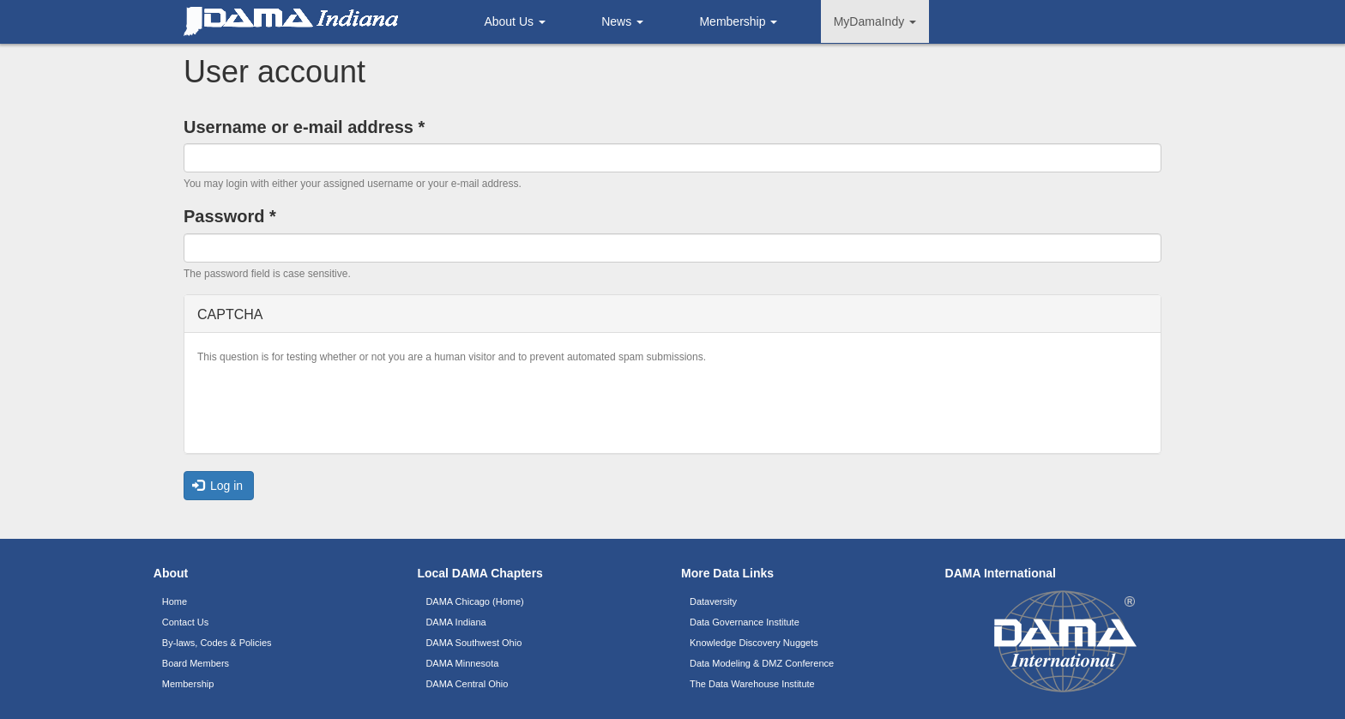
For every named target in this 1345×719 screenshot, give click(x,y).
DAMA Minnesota (461, 663)
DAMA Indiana (455, 622)
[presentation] (327, 406)
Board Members (195, 663)
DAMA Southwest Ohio (473, 642)
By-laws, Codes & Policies (217, 642)
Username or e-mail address (304, 127)
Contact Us (185, 622)
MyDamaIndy (875, 21)
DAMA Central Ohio (466, 684)
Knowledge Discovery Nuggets (754, 642)
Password (230, 216)
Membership (738, 21)
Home (174, 601)
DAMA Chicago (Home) (474, 601)
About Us (514, 21)
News (622, 21)
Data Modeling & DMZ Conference (762, 663)
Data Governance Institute (744, 622)
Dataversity (713, 601)
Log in (218, 485)
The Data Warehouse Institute (752, 684)
